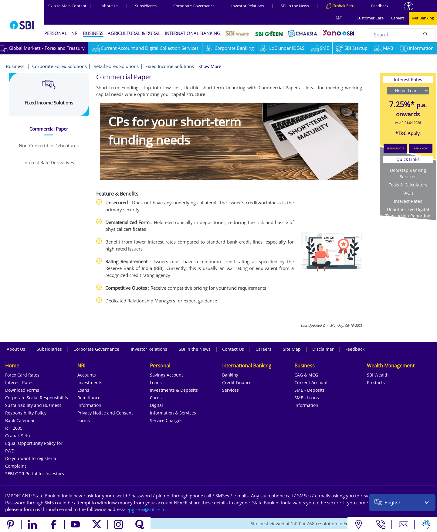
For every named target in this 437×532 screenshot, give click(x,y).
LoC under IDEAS (282, 48)
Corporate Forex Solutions (59, 66)
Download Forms (22, 390)
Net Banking (423, 18)
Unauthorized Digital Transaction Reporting (407, 212)
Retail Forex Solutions (116, 66)
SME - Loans (306, 398)
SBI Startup (352, 48)
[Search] (425, 34)
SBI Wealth (378, 375)
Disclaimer (323, 349)
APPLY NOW (420, 148)
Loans (83, 390)
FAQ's (408, 193)
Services (230, 390)
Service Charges (166, 420)
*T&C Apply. (408, 133)
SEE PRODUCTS (395, 148)
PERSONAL (55, 33)
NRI (75, 33)
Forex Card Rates (22, 375)
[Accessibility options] (408, 6)
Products (376, 382)
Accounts (86, 375)
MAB (383, 48)
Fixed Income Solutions (169, 66)
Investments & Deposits (174, 390)
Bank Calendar (20, 420)
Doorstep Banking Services (408, 173)
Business (15, 66)
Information (417, 48)
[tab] (49, 128)
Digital (156, 405)
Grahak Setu (17, 435)
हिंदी (339, 18)
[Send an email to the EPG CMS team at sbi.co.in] (146, 509)
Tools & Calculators (408, 185)
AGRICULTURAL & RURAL (134, 33)
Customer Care (370, 18)
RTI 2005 (13, 428)
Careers (398, 18)
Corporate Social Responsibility (36, 398)
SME (320, 48)
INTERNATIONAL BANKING (192, 33)
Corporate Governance (194, 6)
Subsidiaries (146, 6)
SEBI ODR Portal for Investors (34, 473)
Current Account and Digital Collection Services (145, 48)
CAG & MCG (306, 375)
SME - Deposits (309, 390)
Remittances (90, 398)
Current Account (311, 382)
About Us (110, 6)
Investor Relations (247, 6)
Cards (156, 398)
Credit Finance (237, 382)
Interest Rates (408, 201)
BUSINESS (93, 33)
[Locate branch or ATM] (358, 524)
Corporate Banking (230, 48)
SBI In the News (295, 6)
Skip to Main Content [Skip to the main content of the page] (69, 6)
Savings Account (166, 375)
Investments (89, 382)
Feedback (379, 6)
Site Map (292, 349)
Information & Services (173, 413)
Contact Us (233, 349)
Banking (230, 375)
